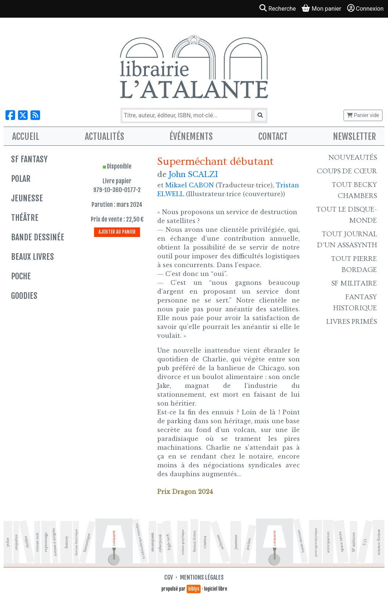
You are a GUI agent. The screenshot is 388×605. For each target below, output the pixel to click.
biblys (193, 589)
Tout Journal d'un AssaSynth (347, 239)
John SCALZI (193, 174)
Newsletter (354, 136)
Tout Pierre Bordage (354, 264)
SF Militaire (354, 283)
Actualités (104, 136)
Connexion (365, 8)
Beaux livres (32, 257)
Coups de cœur (347, 171)
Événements (191, 136)
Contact (273, 136)
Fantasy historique (355, 302)
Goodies (24, 296)
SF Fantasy (29, 159)
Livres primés (351, 322)
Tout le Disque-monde (346, 214)
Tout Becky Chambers (354, 190)
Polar (20, 179)
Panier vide (363, 115)
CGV (168, 577)
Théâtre (25, 218)
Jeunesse (27, 198)
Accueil (25, 136)
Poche (21, 276)
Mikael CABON (189, 185)
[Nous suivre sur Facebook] (10, 115)
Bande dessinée (37, 237)
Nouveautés (352, 157)
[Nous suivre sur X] (23, 115)
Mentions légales (202, 577)
